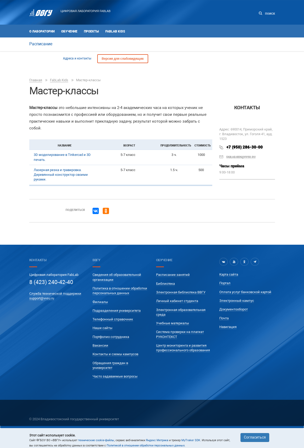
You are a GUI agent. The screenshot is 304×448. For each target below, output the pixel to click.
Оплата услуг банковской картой (245, 292)
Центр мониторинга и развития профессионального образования (183, 347)
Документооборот (233, 309)
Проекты (91, 31)
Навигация (228, 327)
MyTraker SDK (190, 440)
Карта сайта (228, 274)
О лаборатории (42, 31)
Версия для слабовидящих (123, 59)
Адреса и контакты (77, 58)
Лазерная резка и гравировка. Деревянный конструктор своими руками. (61, 175)
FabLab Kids (115, 31)
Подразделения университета (117, 311)
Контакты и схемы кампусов (115, 354)
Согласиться (255, 437)
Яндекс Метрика (157, 440)
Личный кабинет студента (177, 301)
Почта (224, 318)
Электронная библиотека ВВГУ (180, 292)
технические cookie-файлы (96, 440)
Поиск (267, 13)
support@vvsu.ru (41, 298)
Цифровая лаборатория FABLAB (86, 11)
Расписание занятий (173, 275)
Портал (225, 283)
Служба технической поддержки (55, 294)
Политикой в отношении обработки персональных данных (146, 445)
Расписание (40, 44)
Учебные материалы (172, 323)
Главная (35, 80)
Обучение (69, 31)
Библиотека (165, 284)
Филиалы (100, 302)
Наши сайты (102, 328)
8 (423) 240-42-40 (51, 282)
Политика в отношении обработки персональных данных (120, 290)
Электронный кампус (236, 301)
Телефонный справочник (113, 319)
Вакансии (100, 345)
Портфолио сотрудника (111, 337)
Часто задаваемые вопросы (115, 376)
